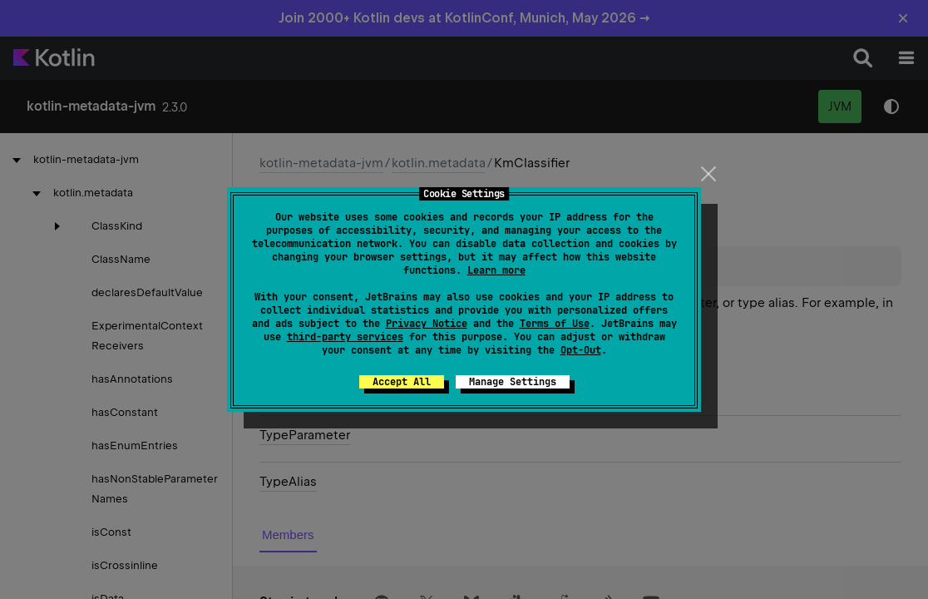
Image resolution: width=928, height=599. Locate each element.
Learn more (496, 270)
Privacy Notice (426, 323)
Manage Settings (512, 382)
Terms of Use (555, 323)
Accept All (402, 382)
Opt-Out (580, 350)
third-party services (345, 337)
